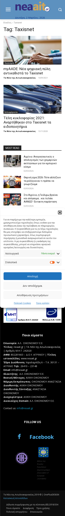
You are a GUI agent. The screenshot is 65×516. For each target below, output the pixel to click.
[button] (60, 212)
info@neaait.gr (25, 408)
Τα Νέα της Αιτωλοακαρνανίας (19, 77)
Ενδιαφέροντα (11, 112)
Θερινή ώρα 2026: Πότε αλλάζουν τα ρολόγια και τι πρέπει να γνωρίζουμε (42, 181)
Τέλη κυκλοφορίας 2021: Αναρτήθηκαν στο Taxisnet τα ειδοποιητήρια (27, 122)
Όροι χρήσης (42, 303)
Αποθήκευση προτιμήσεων (32, 295)
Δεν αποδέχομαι (32, 285)
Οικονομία (9, 63)
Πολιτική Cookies (22, 303)
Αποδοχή (32, 276)
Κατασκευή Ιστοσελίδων (15, 498)
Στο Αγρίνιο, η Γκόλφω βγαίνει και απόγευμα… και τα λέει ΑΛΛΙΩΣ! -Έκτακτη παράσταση (41, 198)
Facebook (41, 437)
